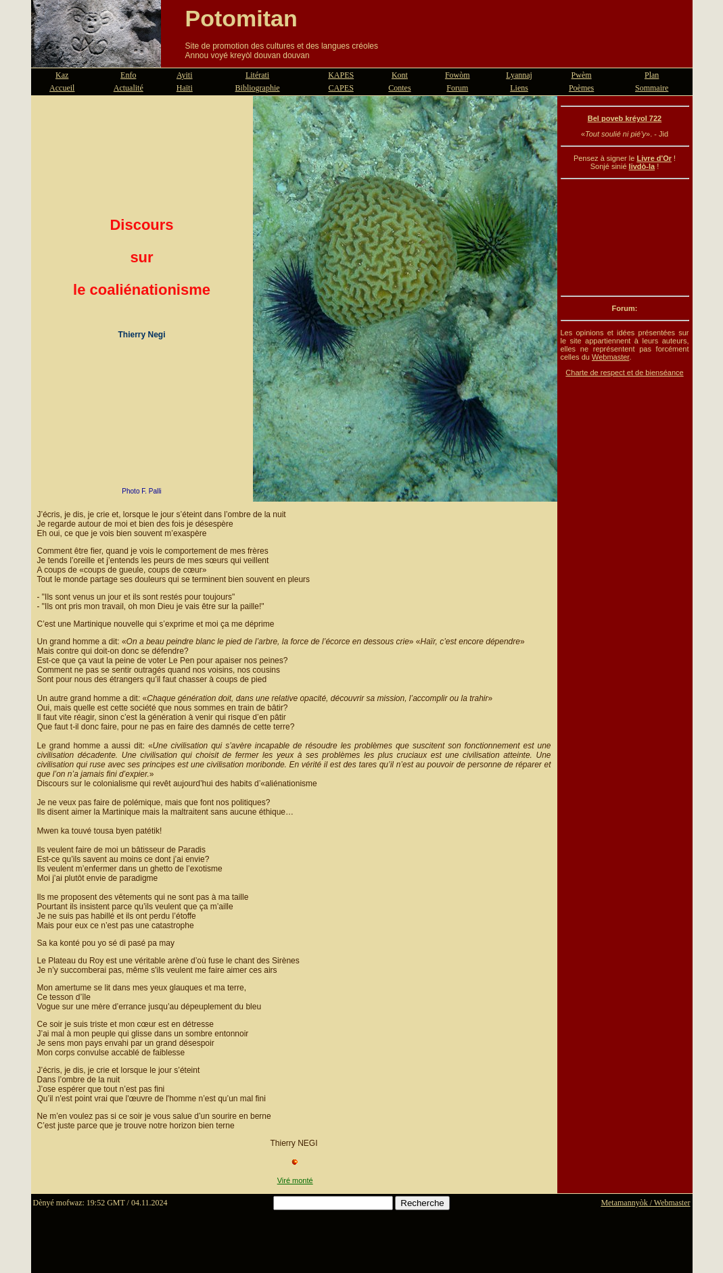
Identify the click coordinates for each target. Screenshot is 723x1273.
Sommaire (651, 88)
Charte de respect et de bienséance (624, 372)
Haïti (185, 88)
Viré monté (295, 1180)
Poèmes (581, 88)
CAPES (340, 88)
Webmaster (610, 357)
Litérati (257, 75)
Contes (399, 88)
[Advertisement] (625, 237)
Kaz (61, 75)
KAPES (341, 75)
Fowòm (457, 75)
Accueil (61, 88)
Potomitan (241, 18)
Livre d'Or (654, 158)
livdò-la (642, 166)
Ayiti (185, 75)
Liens (519, 88)
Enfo (128, 75)
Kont (400, 75)
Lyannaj (519, 75)
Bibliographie (257, 88)
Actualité (128, 88)
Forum (457, 88)
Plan (652, 75)
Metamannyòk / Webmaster (645, 1202)
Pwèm (582, 75)
